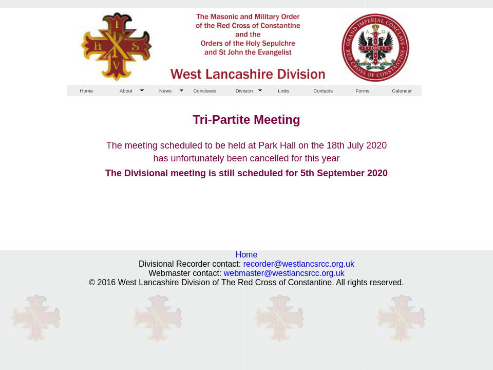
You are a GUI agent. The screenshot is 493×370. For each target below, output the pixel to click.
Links (283, 91)
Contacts (323, 91)
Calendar (402, 91)
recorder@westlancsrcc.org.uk (298, 264)
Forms (362, 91)
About (126, 91)
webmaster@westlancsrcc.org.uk (284, 273)
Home (86, 91)
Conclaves (204, 91)
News (165, 91)
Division (244, 91)
